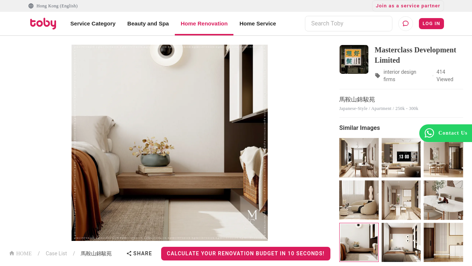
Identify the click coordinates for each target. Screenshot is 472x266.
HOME (20, 252)
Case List (56, 253)
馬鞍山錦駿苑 (96, 253)
